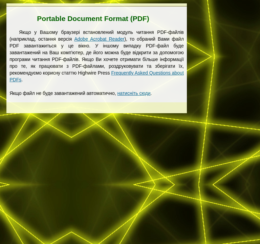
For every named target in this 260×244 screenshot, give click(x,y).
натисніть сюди (134, 93)
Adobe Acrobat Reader (99, 39)
